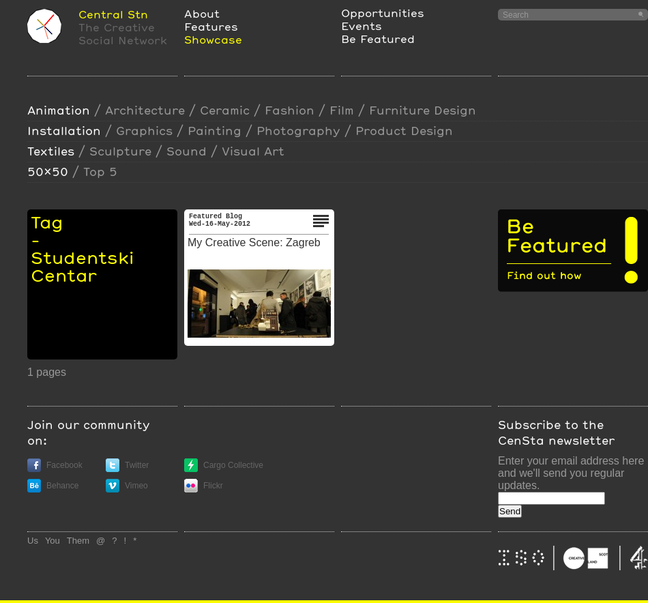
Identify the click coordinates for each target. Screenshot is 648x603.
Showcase (213, 39)
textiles (50, 151)
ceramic (225, 110)
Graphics (144, 130)
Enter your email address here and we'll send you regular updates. (571, 473)
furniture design (422, 110)
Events (361, 25)
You (52, 540)
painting (214, 130)
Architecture (145, 110)
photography (298, 130)
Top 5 (100, 171)
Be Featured (378, 38)
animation (58, 110)
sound (186, 151)
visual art (253, 151)
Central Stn (113, 14)
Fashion (289, 110)
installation (64, 130)
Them (78, 540)
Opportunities (382, 12)
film (341, 110)
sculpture (120, 151)
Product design (404, 130)
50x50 (47, 171)
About (202, 13)
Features (211, 26)
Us (32, 540)
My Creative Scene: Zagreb (254, 242)
